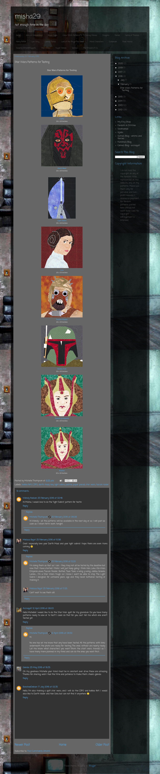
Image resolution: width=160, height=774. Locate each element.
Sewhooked (123, 129)
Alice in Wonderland (34, 35)
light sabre (59, 484)
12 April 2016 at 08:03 (43, 608)
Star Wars (45, 48)
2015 (120, 96)
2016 (120, 76)
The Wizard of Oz (90, 48)
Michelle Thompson (39, 517)
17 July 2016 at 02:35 (48, 687)
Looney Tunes (50, 41)
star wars (90, 484)
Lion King (35, 41)
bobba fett (27, 484)
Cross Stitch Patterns (71, 35)
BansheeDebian (30, 687)
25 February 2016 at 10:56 (48, 539)
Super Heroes (61, 48)
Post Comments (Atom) (38, 751)
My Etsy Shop (124, 122)
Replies (29, 512)
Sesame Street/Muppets (26, 48)
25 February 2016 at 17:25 (55, 588)
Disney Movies (91, 35)
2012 (120, 109)
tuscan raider (102, 484)
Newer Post (22, 745)
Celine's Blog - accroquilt (129, 145)
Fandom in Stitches (127, 125)
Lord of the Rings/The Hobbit (72, 41)
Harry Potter (21, 41)
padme (68, 484)
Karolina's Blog (124, 142)
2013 (120, 105)
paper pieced (79, 484)
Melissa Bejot (29, 539)
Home (18, 35)
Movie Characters (97, 41)
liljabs (120, 132)
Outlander (113, 41)
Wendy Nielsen (30, 498)
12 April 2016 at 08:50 (61, 633)
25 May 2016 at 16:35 (40, 667)
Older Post (102, 745)
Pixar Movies (127, 41)
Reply (25, 506)
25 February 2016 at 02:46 (50, 498)
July (123, 80)
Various (75, 48)
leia (52, 484)
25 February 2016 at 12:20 (63, 561)
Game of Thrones (132, 35)
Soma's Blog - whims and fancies (130, 137)
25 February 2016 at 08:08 (64, 517)
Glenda (26, 667)
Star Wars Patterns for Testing (131, 89)
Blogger (92, 766)
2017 (120, 72)
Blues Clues (52, 35)
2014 (120, 101)
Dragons (105, 35)
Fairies (117, 35)
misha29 (28, 17)
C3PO (35, 484)
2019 (120, 67)
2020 (121, 63)
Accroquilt (27, 608)
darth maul (44, 484)
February (125, 84)
